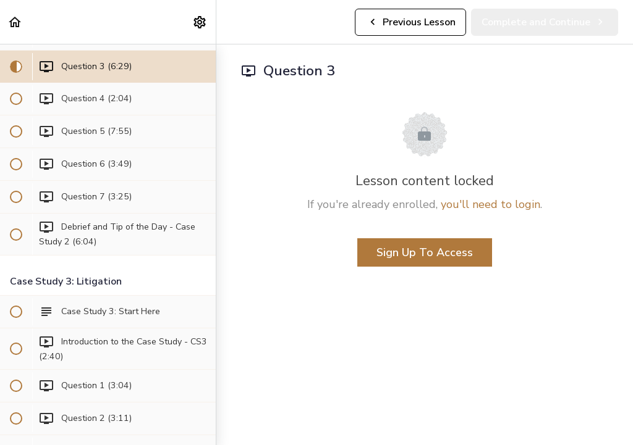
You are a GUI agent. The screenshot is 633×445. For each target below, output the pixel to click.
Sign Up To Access (424, 252)
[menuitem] (200, 22)
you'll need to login (490, 204)
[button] (15, 22)
